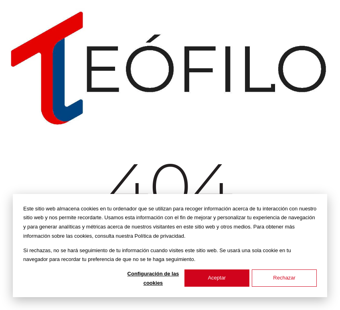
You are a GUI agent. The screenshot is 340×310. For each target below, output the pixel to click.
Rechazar (284, 278)
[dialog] (170, 245)
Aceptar (217, 278)
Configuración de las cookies (153, 278)
